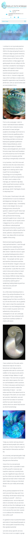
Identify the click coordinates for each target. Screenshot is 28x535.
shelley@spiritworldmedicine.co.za (16, 13)
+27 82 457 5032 (15, 10)
